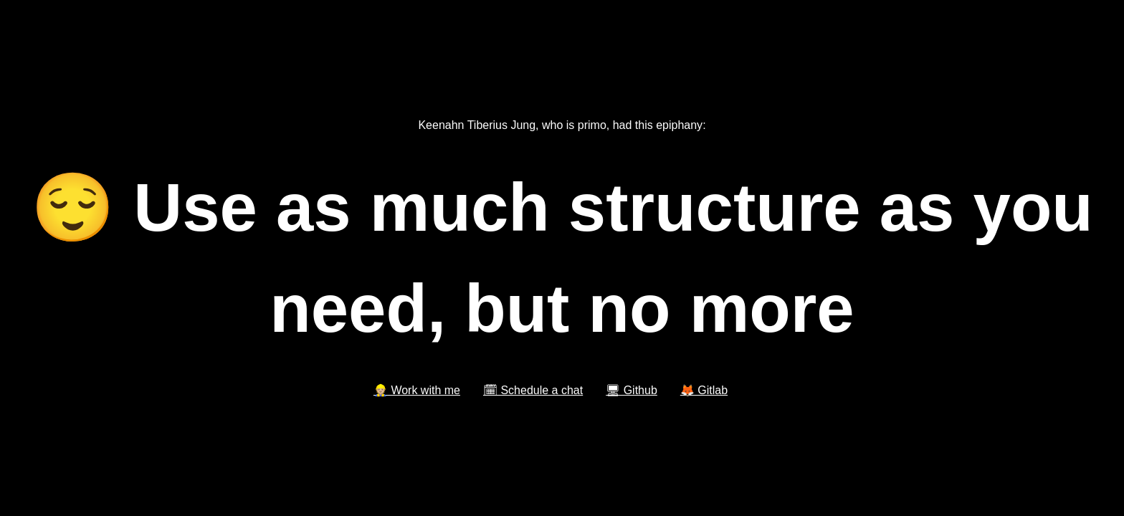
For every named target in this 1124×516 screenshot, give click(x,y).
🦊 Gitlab (704, 390)
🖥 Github (631, 390)
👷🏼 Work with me (416, 390)
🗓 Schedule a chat (533, 390)
